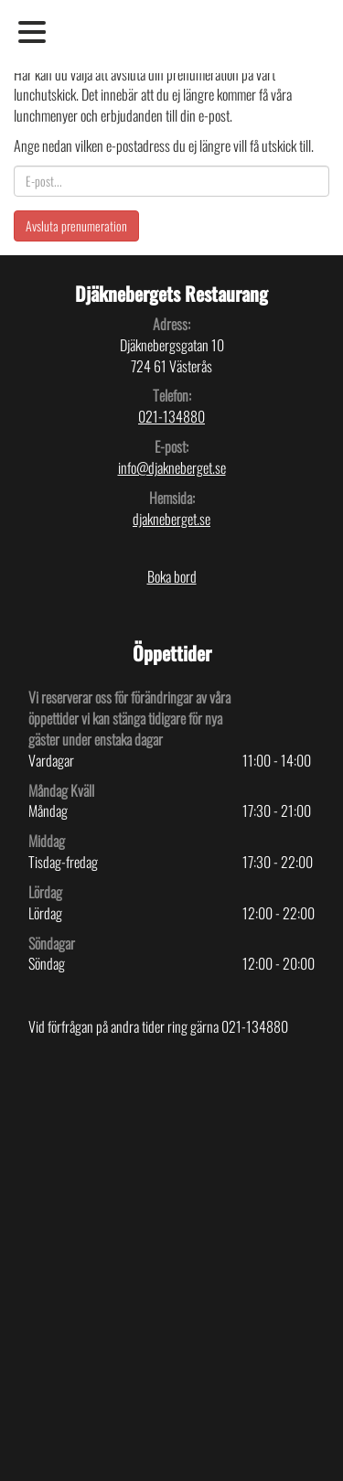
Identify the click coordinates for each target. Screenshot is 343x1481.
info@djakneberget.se (172, 467)
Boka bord (172, 576)
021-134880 (171, 416)
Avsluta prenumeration (76, 225)
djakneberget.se (171, 519)
